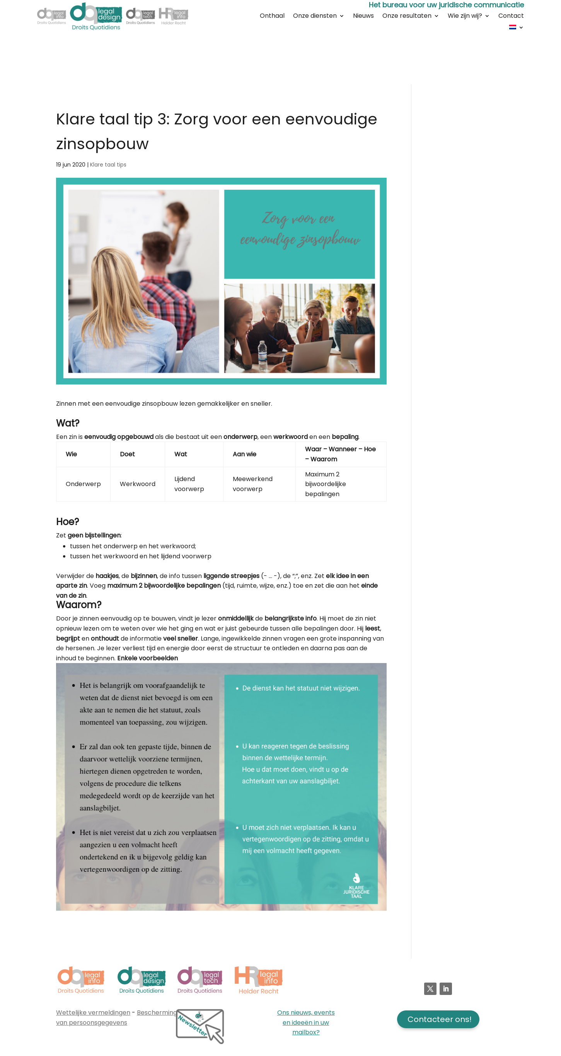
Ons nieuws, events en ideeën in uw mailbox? (306, 1022)
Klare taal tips (108, 164)
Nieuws (363, 16)
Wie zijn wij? (465, 16)
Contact (511, 16)
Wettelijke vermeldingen (93, 1012)
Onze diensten (315, 16)
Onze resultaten (406, 16)
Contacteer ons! (440, 1019)
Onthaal (272, 16)
